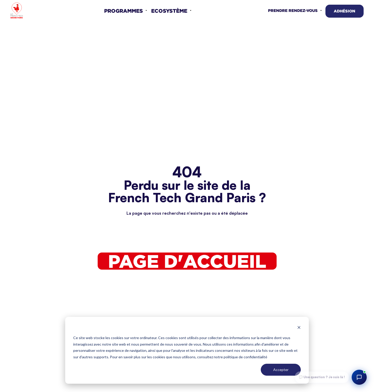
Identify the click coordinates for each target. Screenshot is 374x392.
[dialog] (187, 350)
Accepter (281, 369)
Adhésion (344, 11)
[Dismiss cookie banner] (299, 328)
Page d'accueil (187, 261)
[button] (125, 10)
